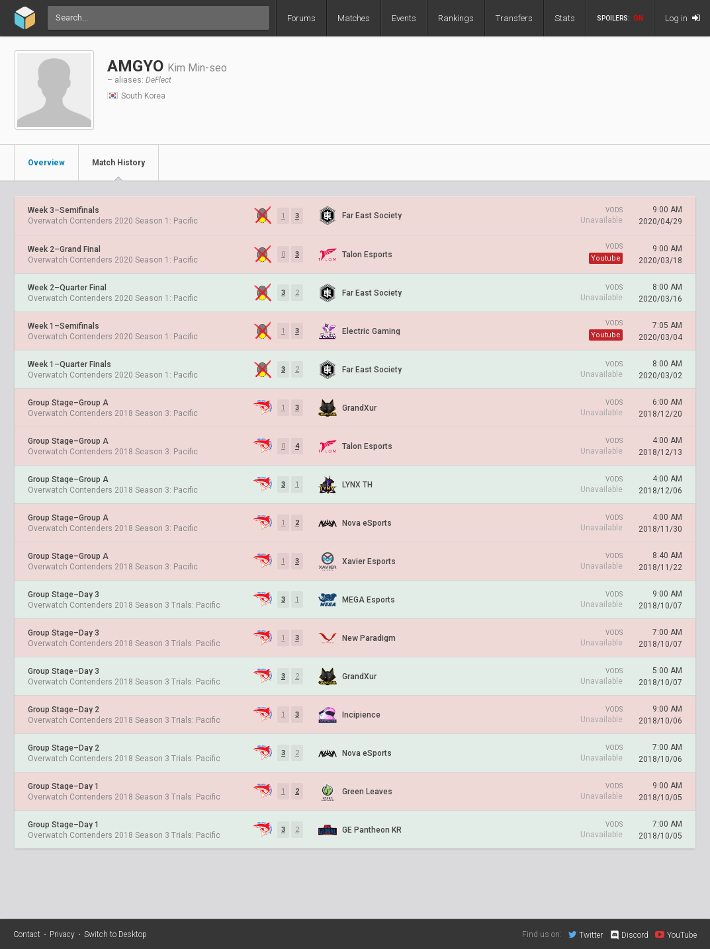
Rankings (456, 18)
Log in (682, 18)
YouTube (676, 934)
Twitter (585, 934)
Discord (628, 935)
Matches (353, 18)
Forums (301, 18)
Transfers (514, 18)
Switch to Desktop (115, 934)
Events (404, 18)
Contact (26, 934)
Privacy (62, 934)
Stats (565, 18)
